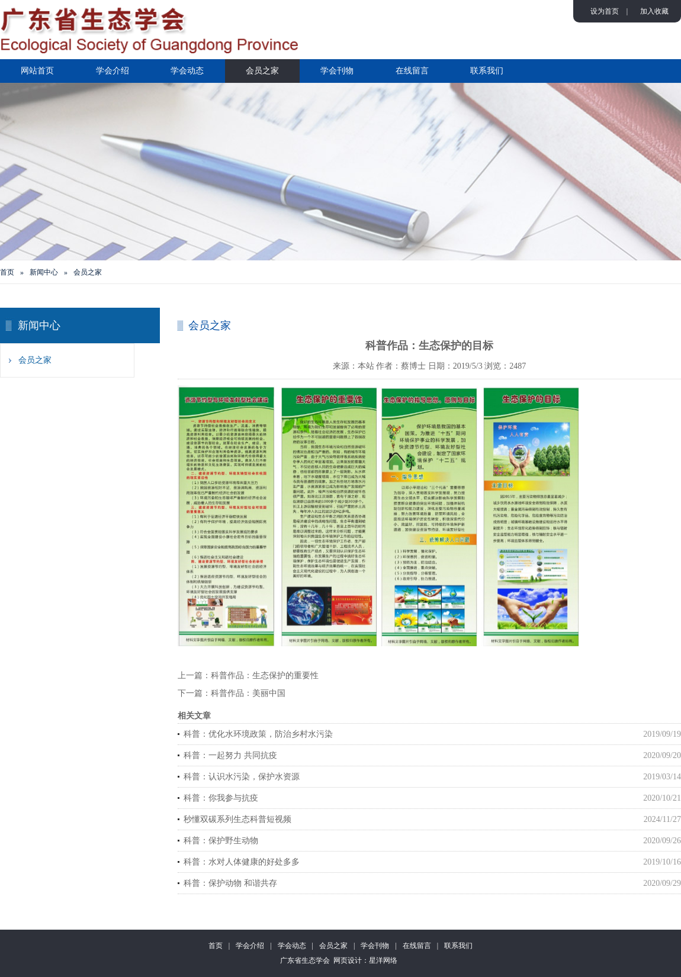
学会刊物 (337, 70)
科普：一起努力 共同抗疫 (230, 755)
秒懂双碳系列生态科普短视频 (237, 819)
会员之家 (262, 70)
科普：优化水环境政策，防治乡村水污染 (258, 734)
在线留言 (412, 70)
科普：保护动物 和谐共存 (230, 883)
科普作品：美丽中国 (248, 693)
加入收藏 (654, 11)
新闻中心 (44, 272)
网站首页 (37, 70)
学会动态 (187, 70)
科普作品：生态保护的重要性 (265, 675)
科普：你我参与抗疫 (221, 798)
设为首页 (604, 11)
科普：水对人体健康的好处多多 (242, 861)
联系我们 (486, 70)
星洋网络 (383, 960)
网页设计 (347, 960)
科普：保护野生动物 (221, 840)
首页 (7, 272)
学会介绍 (112, 70)
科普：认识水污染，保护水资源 (242, 776)
